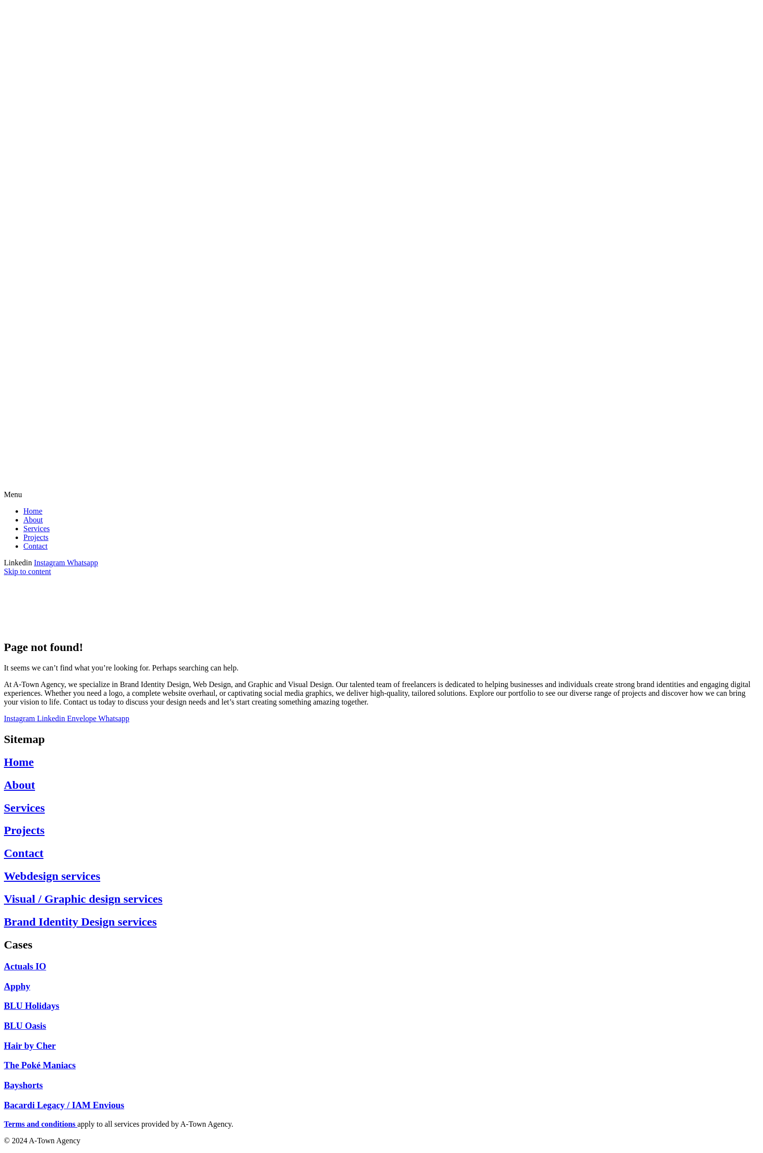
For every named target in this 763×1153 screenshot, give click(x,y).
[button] (381, 494)
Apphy (17, 986)
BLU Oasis (25, 1026)
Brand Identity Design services (80, 921)
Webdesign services (52, 876)
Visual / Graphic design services (83, 899)
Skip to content (27, 571)
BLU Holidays (31, 1006)
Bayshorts (23, 1085)
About (33, 520)
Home (32, 511)
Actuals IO (25, 966)
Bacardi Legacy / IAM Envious (64, 1105)
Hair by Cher (30, 1046)
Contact (35, 546)
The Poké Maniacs (40, 1065)
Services (36, 528)
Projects (36, 537)
